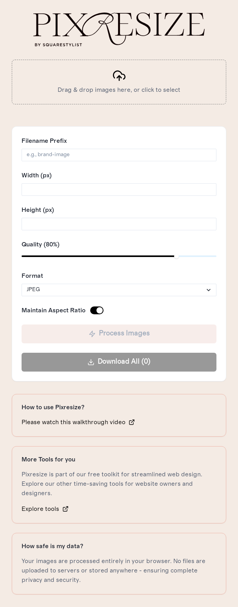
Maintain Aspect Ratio (53, 310)
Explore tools (45, 509)
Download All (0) (119, 362)
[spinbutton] (119, 189)
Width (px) (37, 175)
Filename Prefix (44, 141)
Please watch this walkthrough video (78, 422)
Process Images (119, 333)
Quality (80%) (41, 244)
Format (32, 276)
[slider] (176, 256)
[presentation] (119, 82)
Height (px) (38, 210)
